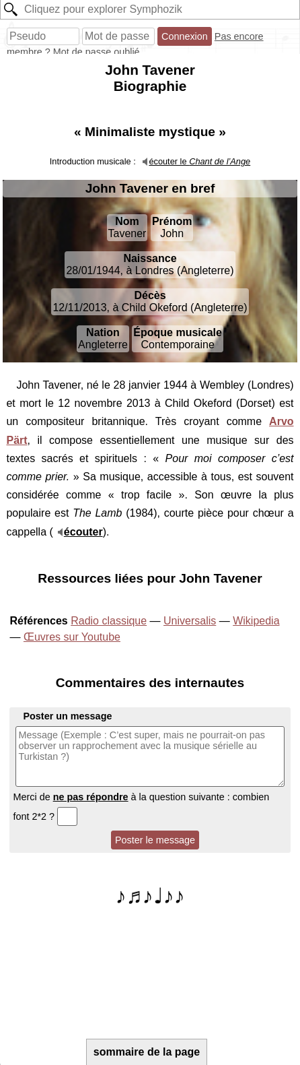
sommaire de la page (146, 1052)
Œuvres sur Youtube (72, 637)
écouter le (199, 161)
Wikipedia (256, 620)
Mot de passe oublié (96, 51)
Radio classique (109, 620)
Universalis (189, 620)
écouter (83, 532)
